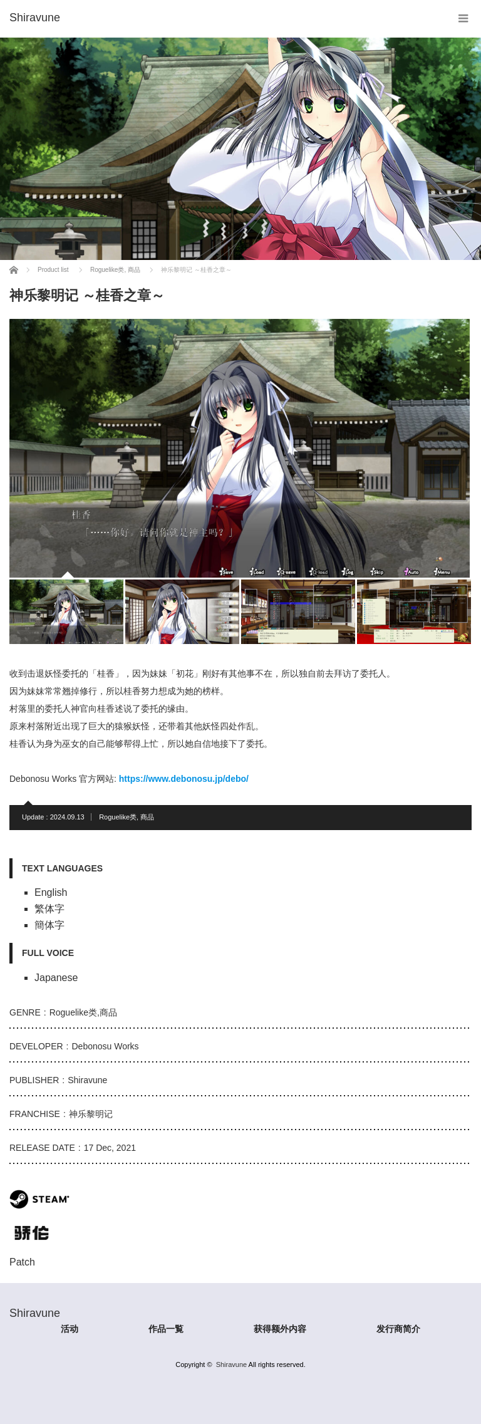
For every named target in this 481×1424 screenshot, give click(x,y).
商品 (147, 817)
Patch (22, 1262)
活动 (69, 1329)
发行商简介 (398, 1329)
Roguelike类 (118, 817)
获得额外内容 (280, 1329)
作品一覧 (166, 1329)
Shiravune (231, 1364)
